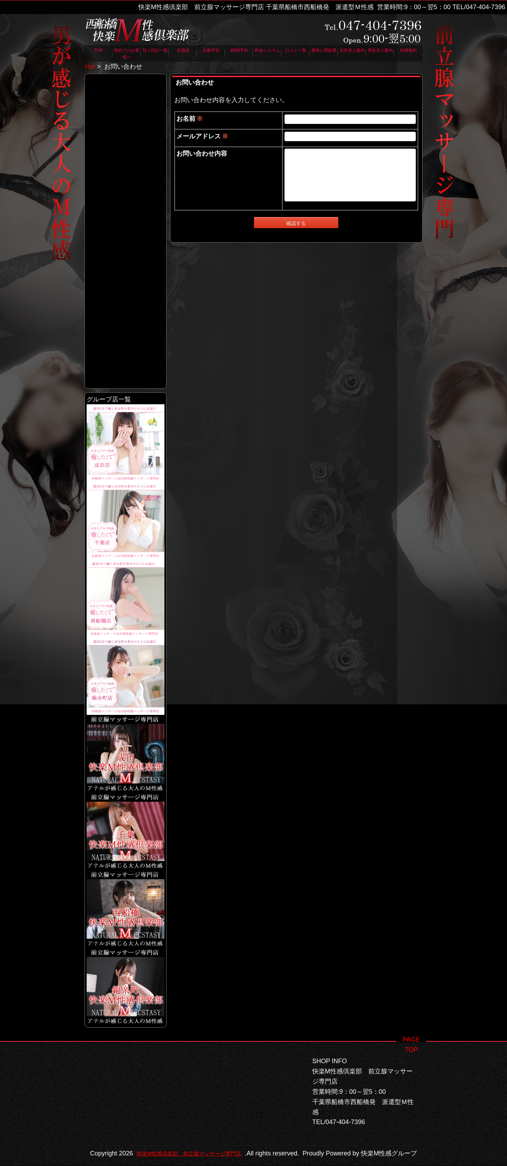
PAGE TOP (411, 1029)
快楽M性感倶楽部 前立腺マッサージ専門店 (248, 1143)
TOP (90, 66)
